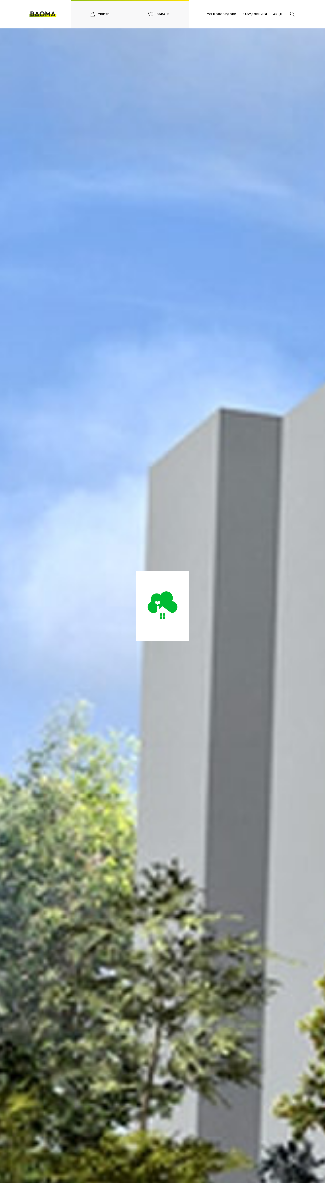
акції (277, 14)
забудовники (255, 14)
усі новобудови (221, 14)
